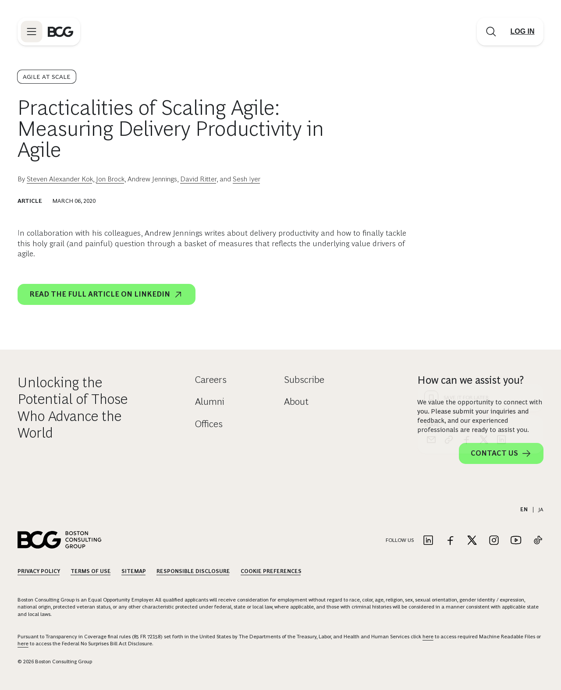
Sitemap (133, 571)
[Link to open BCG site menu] (31, 31)
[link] (449, 281)
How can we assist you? (470, 380)
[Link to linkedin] (428, 540)
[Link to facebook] (450, 540)
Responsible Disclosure (193, 571)
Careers (211, 379)
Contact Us (501, 453)
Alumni (209, 401)
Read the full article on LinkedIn (106, 294)
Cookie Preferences (271, 571)
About (296, 401)
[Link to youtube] (516, 540)
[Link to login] (522, 32)
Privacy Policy (39, 571)
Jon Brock (110, 179)
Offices (209, 423)
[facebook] (466, 281)
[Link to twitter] (472, 540)
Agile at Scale (47, 76)
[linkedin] (501, 281)
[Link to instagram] (494, 540)
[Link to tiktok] (537, 540)
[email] (431, 281)
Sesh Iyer (246, 179)
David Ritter (198, 179)
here (428, 636)
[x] (484, 281)
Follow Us (400, 540)
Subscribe (304, 379)
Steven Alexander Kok (60, 179)
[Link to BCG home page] (60, 31)
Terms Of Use (91, 571)
